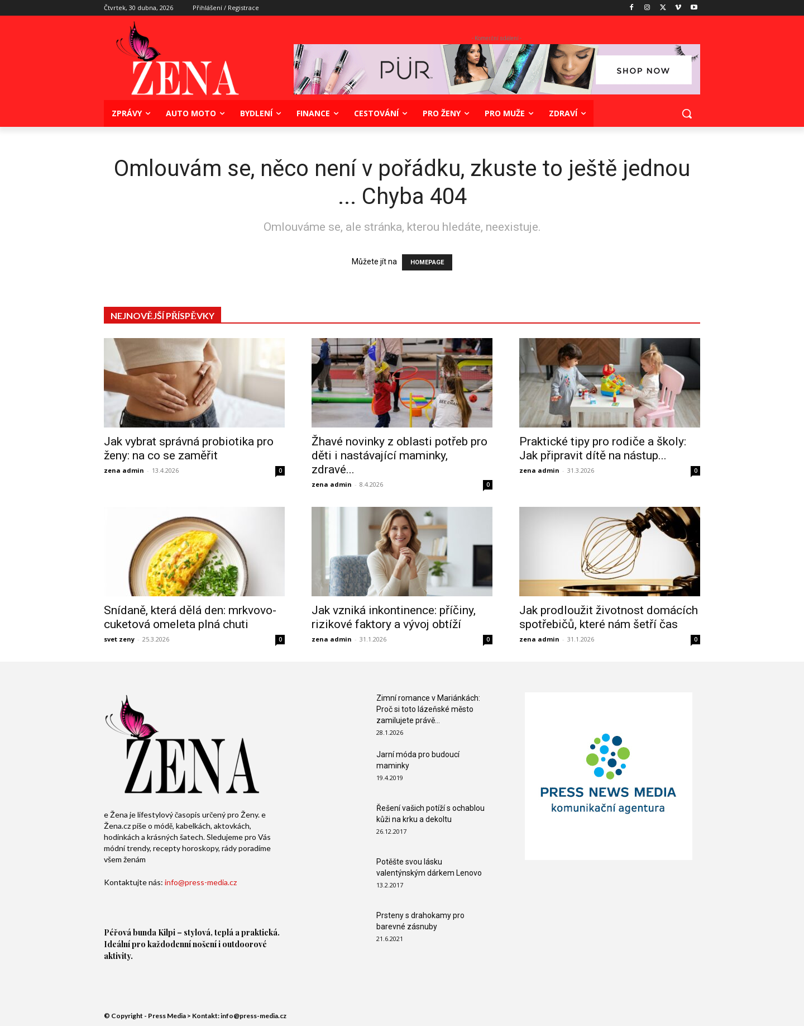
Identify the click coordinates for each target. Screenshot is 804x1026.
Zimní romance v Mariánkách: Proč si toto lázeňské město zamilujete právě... (428, 709)
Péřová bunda (130, 932)
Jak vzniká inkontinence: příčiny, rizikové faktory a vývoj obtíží (394, 617)
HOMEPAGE (427, 262)
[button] (686, 113)
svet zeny (119, 639)
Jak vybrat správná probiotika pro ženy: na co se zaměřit (189, 448)
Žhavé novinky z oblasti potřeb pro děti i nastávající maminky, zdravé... (399, 455)
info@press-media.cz (201, 882)
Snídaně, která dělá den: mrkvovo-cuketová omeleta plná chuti (190, 617)
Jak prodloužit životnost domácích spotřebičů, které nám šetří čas (608, 617)
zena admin (124, 470)
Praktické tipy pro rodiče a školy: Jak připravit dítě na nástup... (602, 448)
